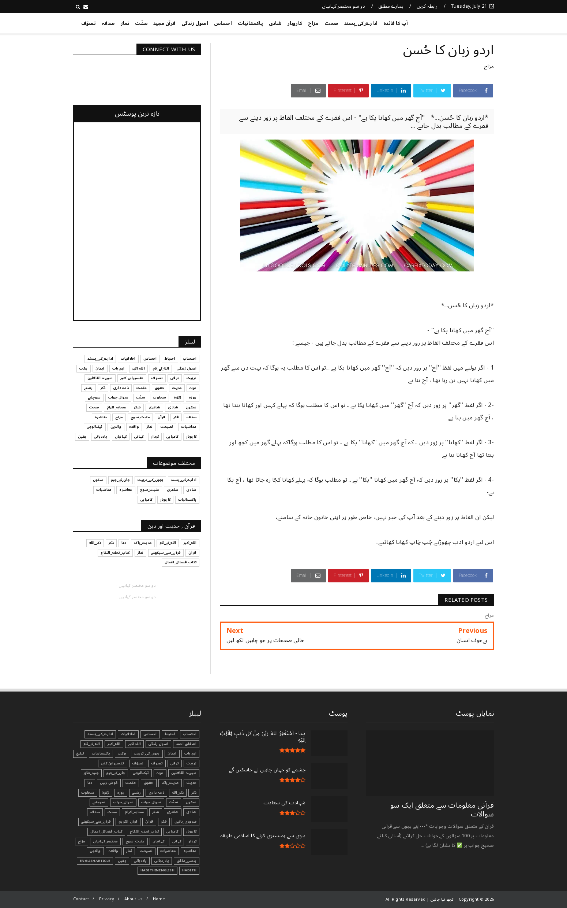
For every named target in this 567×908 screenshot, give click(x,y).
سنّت (141, 23)
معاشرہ (190, 851)
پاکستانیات (250, 23)
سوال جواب (151, 802)
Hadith (189, 870)
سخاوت (87, 792)
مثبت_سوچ (135, 841)
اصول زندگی (194, 23)
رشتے (136, 792)
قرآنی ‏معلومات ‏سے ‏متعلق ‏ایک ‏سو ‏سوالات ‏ (442, 810)
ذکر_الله (178, 792)
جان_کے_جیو (115, 773)
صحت (331, 23)
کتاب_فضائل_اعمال (106, 831)
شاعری (173, 812)
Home (159, 899)
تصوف (157, 763)
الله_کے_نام (91, 744)
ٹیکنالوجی (141, 773)
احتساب (189, 734)
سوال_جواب (123, 802)
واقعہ (114, 851)
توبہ (160, 773)
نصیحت (146, 851)
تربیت (191, 763)
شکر (155, 812)
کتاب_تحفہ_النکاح (144, 831)
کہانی (176, 841)
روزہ (121, 792)
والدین (95, 851)
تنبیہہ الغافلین (183, 773)
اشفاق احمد (186, 744)
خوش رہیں (109, 782)
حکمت (130, 782)
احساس (223, 23)
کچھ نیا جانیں (464, 22)
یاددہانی (140, 860)
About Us (133, 899)
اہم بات (190, 753)
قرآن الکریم (128, 821)
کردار (192, 841)
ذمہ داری (156, 792)
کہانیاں (158, 841)
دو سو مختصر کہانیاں (343, 6)
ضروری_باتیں (185, 821)
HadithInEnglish (157, 870)
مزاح (313, 23)
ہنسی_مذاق (186, 860)
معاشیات (168, 851)
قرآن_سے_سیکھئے (96, 821)
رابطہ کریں (427, 6)
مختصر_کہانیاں (105, 841)
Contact (81, 899)
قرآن (149, 821)
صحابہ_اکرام (134, 812)
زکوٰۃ (105, 792)
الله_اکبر (114, 744)
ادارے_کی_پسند (361, 23)
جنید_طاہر (91, 773)
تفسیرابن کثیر (112, 763)
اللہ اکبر (134, 744)
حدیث (191, 782)
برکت (122, 753)
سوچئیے (99, 802)
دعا (90, 782)
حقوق (149, 782)
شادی (275, 23)
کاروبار (295, 23)
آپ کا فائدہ (395, 23)
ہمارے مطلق (390, 6)
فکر (164, 821)
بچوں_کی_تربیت (147, 753)
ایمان (172, 753)
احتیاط (170, 734)
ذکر (193, 792)
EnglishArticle (95, 860)
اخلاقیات (128, 734)
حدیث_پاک (170, 782)
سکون (191, 802)
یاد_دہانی (161, 860)
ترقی (174, 763)
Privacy (106, 899)
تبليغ (80, 753)
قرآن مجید (164, 23)
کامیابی (172, 831)
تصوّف (88, 23)
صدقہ (108, 23)
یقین (122, 860)
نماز (125, 23)
